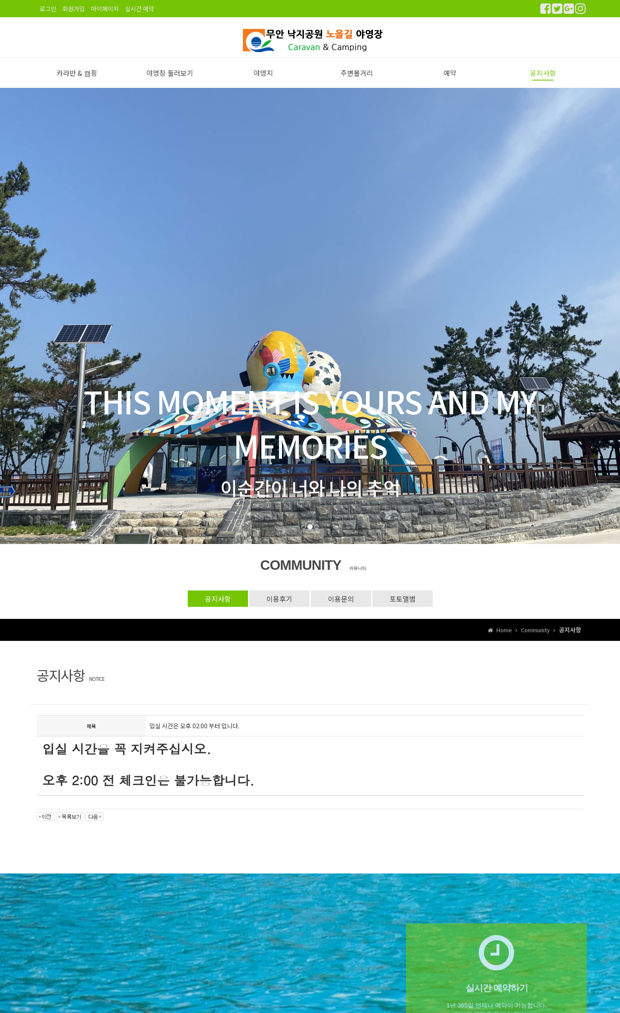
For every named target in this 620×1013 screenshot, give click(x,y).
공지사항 (543, 82)
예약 (449, 82)
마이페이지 (105, 8)
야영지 (263, 82)
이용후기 (279, 608)
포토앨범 (402, 608)
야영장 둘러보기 (169, 82)
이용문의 (341, 608)
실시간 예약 (139, 8)
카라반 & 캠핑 (76, 82)
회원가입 (73, 8)
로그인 (48, 8)
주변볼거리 (357, 82)
